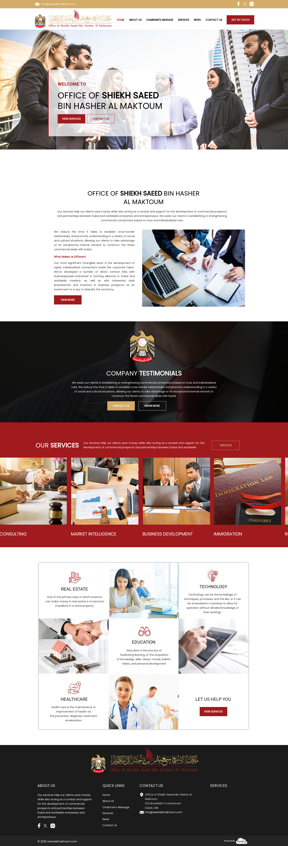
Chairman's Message (159, 20)
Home (120, 20)
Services (183, 20)
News (197, 20)
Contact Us (214, 20)
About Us (135, 20)
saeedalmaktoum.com (62, 841)
